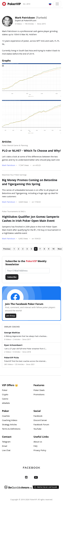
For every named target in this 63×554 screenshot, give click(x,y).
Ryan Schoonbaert (13, 345)
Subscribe (11, 277)
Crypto (5, 394)
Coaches (6, 416)
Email (4, 446)
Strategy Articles (9, 424)
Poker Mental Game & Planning (15, 145)
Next (60, 249)
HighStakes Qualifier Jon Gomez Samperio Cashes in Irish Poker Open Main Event (30, 219)
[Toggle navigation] (57, 4)
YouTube (37, 429)
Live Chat (6, 450)
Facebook (38, 416)
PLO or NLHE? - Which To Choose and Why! (31, 151)
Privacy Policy (40, 450)
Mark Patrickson (8, 165)
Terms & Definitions (11, 429)
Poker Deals (39, 390)
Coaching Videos (9, 420)
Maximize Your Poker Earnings (14, 175)
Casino (5, 399)
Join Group (10, 316)
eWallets (6, 403)
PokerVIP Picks (11, 358)
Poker (4, 390)
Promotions (39, 394)
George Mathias (12, 333)
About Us (38, 442)
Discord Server (40, 420)
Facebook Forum (41, 424)
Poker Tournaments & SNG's (13, 211)
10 (53, 249)
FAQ (35, 446)
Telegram (6, 442)
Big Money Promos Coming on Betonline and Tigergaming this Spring (29, 183)
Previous (6, 249)
